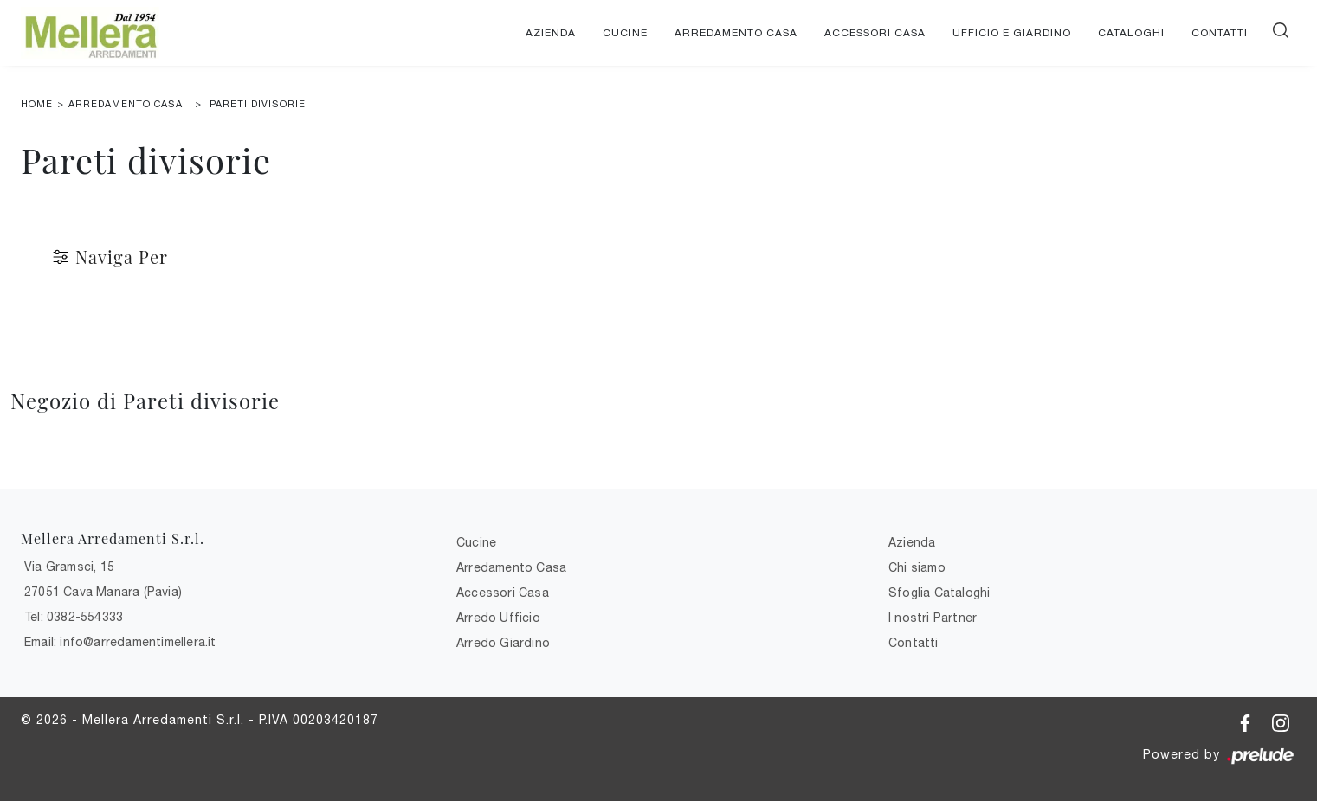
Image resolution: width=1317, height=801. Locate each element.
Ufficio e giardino (1011, 33)
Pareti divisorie (258, 104)
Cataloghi (1131, 33)
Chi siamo (917, 567)
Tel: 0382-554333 (73, 617)
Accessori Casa (875, 33)
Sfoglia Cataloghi (939, 592)
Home (37, 104)
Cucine (625, 33)
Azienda (551, 33)
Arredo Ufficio (498, 618)
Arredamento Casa (736, 33)
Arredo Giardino (503, 643)
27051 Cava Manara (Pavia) (103, 592)
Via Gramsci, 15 (69, 567)
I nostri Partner (932, 618)
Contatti (1219, 33)
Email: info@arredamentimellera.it (120, 642)
